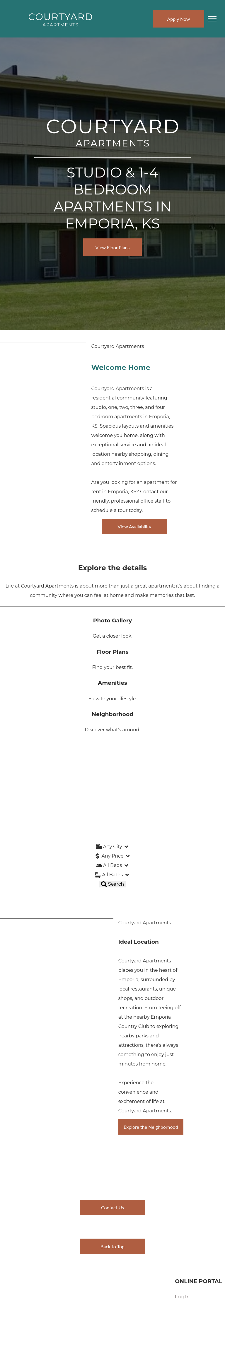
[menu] (212, 18)
